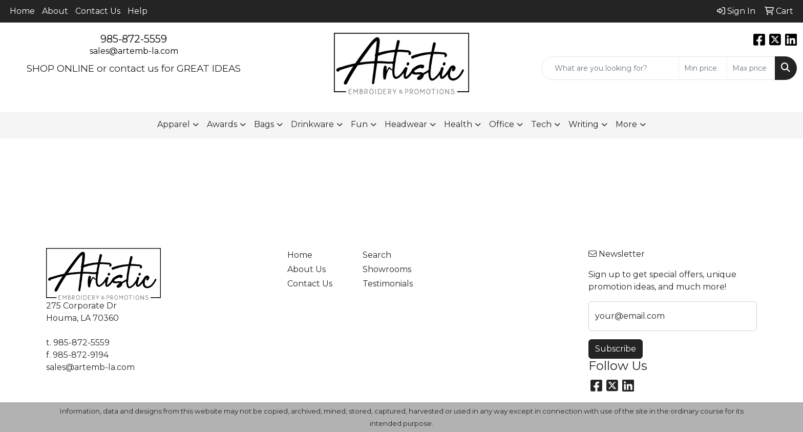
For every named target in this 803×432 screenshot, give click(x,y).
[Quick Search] (610, 68)
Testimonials (388, 284)
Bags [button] (264, 124)
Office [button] (501, 124)
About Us (306, 269)
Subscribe (615, 349)
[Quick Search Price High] (751, 68)
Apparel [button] (173, 124)
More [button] (626, 124)
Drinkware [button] (312, 124)
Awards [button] (222, 124)
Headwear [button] (406, 124)
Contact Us (97, 11)
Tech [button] (541, 124)
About (55, 11)
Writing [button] (583, 124)
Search (377, 255)
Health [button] (458, 124)
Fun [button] (359, 124)
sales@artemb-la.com (134, 51)
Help (137, 11)
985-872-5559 (133, 39)
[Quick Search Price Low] (703, 68)
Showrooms (387, 269)
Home (22, 11)
